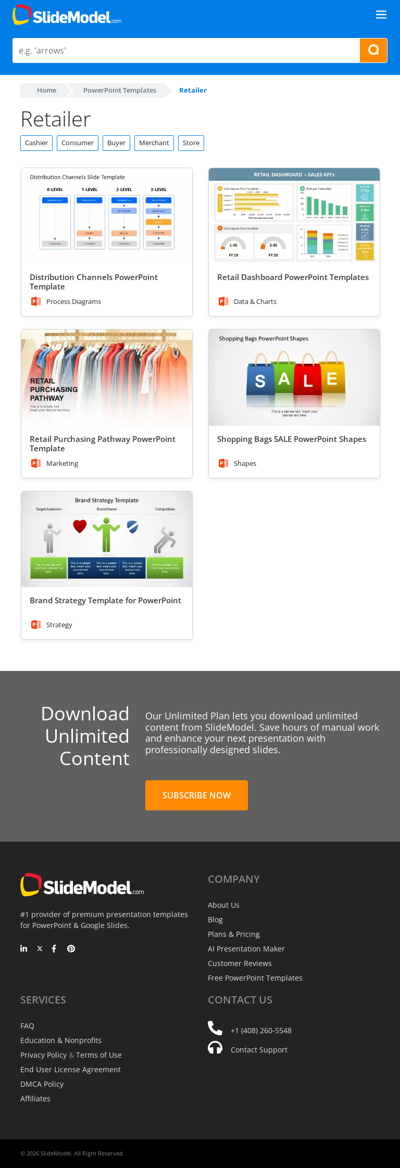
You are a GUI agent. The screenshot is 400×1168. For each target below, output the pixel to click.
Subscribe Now (196, 795)
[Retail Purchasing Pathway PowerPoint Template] (106, 377)
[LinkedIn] (24, 949)
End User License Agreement (70, 1069)
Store (191, 142)
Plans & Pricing (234, 934)
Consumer (77, 142)
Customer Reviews (240, 963)
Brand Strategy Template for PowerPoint (105, 600)
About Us (224, 905)
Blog (215, 919)
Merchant (154, 142)
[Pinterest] (71, 949)
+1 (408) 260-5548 (261, 1030)
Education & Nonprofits (61, 1040)
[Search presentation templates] (373, 50)
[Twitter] (40, 949)
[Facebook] (55, 949)
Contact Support (259, 1050)
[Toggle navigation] (381, 14)
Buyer (116, 142)
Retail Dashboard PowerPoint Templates (293, 277)
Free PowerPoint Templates (255, 978)
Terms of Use (99, 1055)
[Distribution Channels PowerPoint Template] (106, 216)
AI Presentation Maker (246, 949)
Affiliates (35, 1098)
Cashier (36, 142)
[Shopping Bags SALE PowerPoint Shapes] (294, 377)
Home (46, 90)
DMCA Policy (42, 1084)
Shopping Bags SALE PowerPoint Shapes (291, 439)
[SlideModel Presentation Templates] (66, 14)
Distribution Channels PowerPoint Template (94, 281)
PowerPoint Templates (119, 90)
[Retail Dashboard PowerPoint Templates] (294, 216)
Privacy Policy (43, 1055)
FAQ (27, 1026)
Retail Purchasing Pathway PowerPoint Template (103, 443)
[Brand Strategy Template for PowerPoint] (106, 539)
